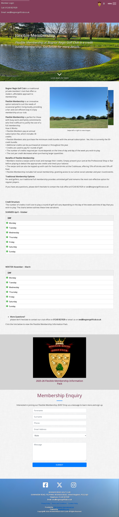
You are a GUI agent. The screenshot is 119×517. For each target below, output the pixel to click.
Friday (9, 242)
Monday (10, 223)
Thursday (11, 237)
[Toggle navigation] (111, 3)
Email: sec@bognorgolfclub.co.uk (15, 12)
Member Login (7, 3)
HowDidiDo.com (63, 509)
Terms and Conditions (59, 503)
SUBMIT (59, 465)
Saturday (11, 247)
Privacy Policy (45, 503)
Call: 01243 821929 (9, 7)
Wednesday (12, 232)
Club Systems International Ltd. (63, 507)
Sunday (10, 251)
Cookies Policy (73, 503)
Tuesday (10, 228)
